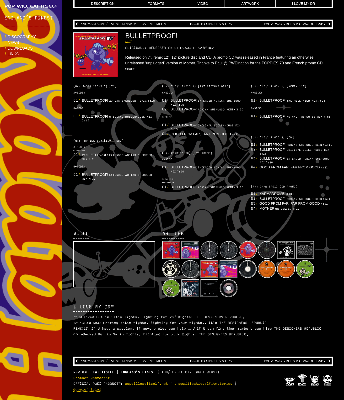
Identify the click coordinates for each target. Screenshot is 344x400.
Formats (156, 3)
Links (13, 54)
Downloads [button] (20, 48)
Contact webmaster (91, 378)
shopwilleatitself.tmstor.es (203, 384)
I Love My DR (303, 3)
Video (203, 3)
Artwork (250, 3)
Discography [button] (22, 37)
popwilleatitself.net (146, 384)
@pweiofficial (87, 389)
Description (102, 3)
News (13, 43)
